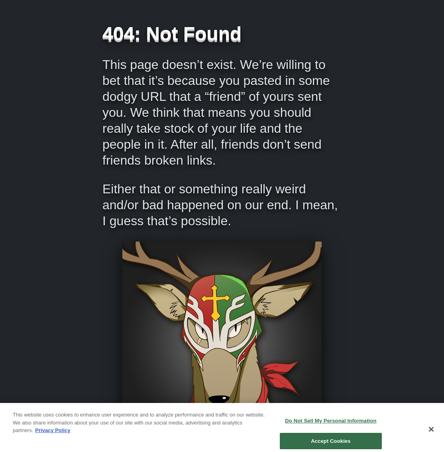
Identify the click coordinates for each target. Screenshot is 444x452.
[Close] (431, 431)
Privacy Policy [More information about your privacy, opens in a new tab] (52, 432)
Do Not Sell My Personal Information (330, 423)
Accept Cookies (330, 443)
